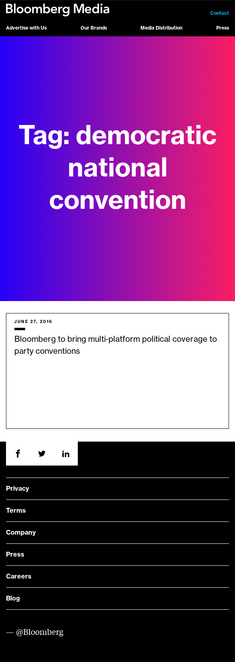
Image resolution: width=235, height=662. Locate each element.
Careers (19, 576)
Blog (13, 598)
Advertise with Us (26, 28)
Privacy (17, 489)
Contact (219, 13)
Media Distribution (161, 28)
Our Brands (94, 28)
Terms (16, 510)
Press (222, 28)
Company (21, 532)
